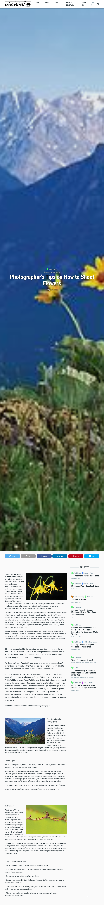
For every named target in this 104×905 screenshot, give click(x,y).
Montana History (93, 616)
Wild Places (52, 269)
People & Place (99, 573)
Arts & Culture (99, 767)
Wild (58, 272)
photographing (50, 272)
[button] (12, 556)
